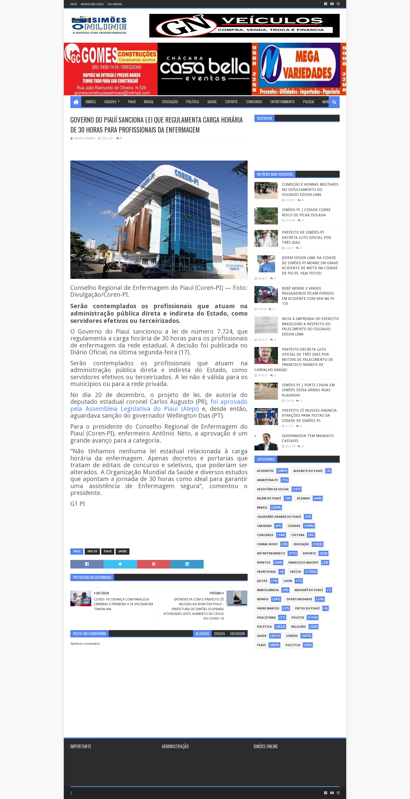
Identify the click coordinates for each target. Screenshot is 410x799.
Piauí (131, 101)
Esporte (231, 101)
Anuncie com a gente (92, 4)
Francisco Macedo (303, 562)
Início (73, 4)
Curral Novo (267, 544)
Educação (170, 101)
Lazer (287, 581)
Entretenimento (282, 101)
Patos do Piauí (307, 608)
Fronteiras (266, 572)
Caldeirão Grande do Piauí (279, 517)
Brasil (149, 101)
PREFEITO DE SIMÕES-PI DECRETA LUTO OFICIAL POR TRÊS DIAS (306, 237)
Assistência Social (273, 489)
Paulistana (266, 617)
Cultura (297, 535)
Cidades (110, 101)
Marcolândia (268, 590)
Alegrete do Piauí (308, 471)
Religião (298, 627)
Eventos (264, 562)
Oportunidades (299, 599)
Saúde (212, 101)
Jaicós (262, 581)
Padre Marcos (268, 608)
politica (293, 645)
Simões (90, 101)
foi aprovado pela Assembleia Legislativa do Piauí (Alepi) (159, 405)
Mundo (327, 101)
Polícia (308, 101)
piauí (108, 551)
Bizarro (303, 498)
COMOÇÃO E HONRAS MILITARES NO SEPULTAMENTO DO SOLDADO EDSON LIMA (310, 189)
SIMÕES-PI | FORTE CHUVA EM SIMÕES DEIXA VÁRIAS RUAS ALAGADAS (308, 390)
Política (192, 101)
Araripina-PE (267, 480)
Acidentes (265, 471)
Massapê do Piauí (309, 590)
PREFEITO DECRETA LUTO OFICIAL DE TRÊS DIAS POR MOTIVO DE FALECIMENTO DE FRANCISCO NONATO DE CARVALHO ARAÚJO (293, 359)
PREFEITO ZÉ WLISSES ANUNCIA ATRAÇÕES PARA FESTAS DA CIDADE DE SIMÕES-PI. (309, 415)
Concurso (254, 101)
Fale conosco (114, 4)
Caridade (264, 526)
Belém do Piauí (269, 498)
